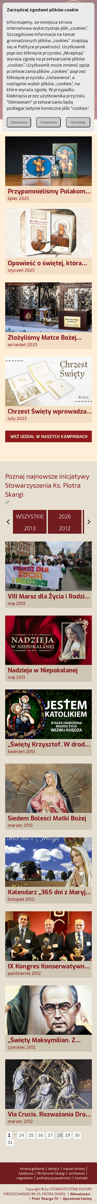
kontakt (81, 1178)
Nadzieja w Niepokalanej (43, 670)
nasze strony (74, 1168)
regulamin (25, 1178)
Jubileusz (26, 1173)
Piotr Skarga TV (45, 1199)
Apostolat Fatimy (77, 1199)
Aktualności (80, 1194)
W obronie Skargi (51, 1173)
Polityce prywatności (39, 46)
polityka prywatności (54, 1178)
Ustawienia (48, 122)
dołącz (53, 1168)
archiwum (77, 1173)
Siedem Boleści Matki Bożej (47, 818)
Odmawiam (18, 122)
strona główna (32, 1168)
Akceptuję (78, 122)
